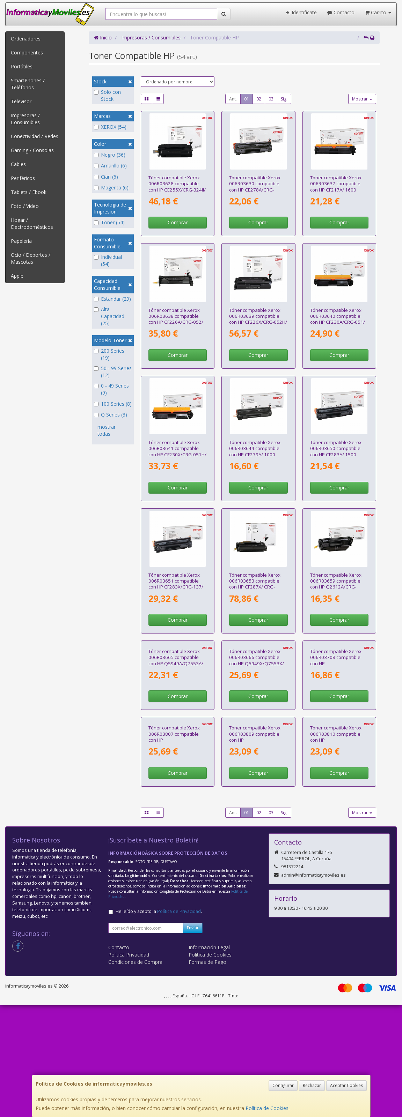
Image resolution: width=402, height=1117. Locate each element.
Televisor (21, 101)
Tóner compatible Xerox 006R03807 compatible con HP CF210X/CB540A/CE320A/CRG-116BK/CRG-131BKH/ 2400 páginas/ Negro (181, 855)
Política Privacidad (128, 1066)
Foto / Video (25, 206)
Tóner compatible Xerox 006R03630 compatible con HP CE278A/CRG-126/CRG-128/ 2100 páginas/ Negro (254, 189)
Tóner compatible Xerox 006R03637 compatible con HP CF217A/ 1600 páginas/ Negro (335, 186)
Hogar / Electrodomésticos (32, 223)
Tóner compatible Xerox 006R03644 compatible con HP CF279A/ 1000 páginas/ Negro (254, 451)
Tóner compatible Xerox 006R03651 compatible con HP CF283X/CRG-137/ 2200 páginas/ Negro (175, 584)
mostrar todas (106, 430)
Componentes (27, 52)
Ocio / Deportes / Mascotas (30, 258)
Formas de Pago (207, 1074)
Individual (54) (108, 260)
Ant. (233, 99)
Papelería (21, 241)
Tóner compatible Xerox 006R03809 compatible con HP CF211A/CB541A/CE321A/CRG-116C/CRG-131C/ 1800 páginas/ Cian (262, 855)
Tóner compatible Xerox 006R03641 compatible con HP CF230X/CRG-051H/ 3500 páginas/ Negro (177, 451)
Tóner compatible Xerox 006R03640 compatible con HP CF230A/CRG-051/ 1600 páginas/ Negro (337, 319)
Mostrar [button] (362, 99)
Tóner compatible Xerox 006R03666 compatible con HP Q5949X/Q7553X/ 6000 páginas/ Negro (256, 716)
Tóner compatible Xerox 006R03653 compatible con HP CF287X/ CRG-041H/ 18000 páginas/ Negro (254, 587)
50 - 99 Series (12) (113, 371)
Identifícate (301, 12)
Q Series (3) (110, 414)
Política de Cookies (267, 1108)
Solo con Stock (107, 95)
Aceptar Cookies (346, 1085)
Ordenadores (26, 38)
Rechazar (312, 1085)
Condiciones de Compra (135, 1074)
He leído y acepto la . (159, 1023)
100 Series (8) (113, 403)
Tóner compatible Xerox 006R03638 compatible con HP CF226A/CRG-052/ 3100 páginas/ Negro (175, 319)
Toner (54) (109, 222)
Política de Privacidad (179, 1023)
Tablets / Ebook (28, 192)
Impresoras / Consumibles (25, 119)
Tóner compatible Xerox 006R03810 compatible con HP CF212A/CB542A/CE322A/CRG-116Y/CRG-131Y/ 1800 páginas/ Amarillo (343, 855)
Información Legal (209, 1059)
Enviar (193, 1040)
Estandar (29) (112, 298)
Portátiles (21, 66)
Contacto (341, 12)
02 (258, 99)
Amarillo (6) (110, 165)
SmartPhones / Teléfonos (28, 84)
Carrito (378, 12)
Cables (18, 164)
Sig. (284, 99)
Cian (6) (106, 176)
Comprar (178, 222)
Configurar (283, 1085)
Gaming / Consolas (32, 150)
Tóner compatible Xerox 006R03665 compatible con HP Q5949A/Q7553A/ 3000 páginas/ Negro (175, 716)
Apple (17, 275)
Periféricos (23, 178)
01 (246, 99)
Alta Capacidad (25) (109, 316)
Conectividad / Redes (34, 136)
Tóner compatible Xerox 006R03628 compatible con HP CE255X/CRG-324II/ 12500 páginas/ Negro (177, 186)
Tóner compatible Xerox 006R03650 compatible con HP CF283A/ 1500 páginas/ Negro (335, 451)
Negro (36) (109, 154)
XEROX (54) (110, 126)
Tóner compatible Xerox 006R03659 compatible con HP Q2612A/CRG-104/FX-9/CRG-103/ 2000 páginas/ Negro (337, 587)
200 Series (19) (109, 354)
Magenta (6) (111, 187)
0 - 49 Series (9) (111, 389)
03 (271, 99)
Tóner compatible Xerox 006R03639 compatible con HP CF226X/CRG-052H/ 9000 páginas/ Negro (258, 319)
